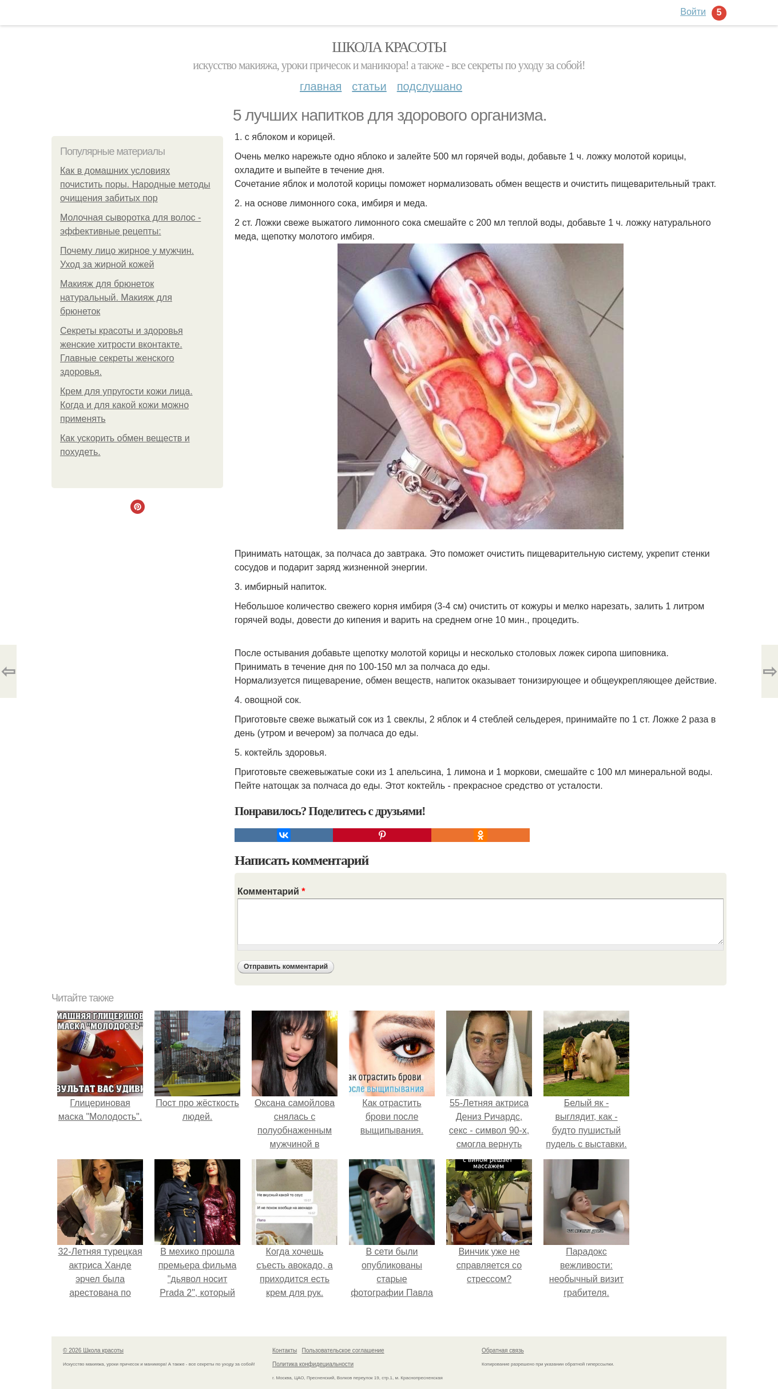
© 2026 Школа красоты (93, 1350)
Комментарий (271, 891)
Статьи (369, 86)
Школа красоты (389, 47)
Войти (693, 12)
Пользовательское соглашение (343, 1350)
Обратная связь (503, 1350)
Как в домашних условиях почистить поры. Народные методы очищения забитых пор (135, 184)
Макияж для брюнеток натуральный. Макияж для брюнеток (116, 297)
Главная (321, 86)
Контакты (284, 1350)
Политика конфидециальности (313, 1364)
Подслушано (429, 86)
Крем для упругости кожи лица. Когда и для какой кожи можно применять (126, 405)
